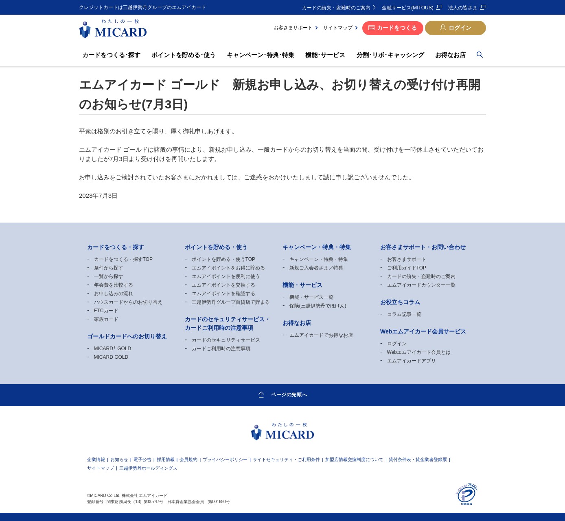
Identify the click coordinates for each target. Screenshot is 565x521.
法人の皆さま (462, 8)
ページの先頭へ (289, 394)
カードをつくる (397, 27)
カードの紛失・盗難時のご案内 (336, 8)
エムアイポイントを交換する (223, 285)
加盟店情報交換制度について (354, 459)
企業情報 (96, 459)
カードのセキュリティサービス (226, 340)
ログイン (460, 27)
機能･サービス (325, 54)
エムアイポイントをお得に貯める (228, 268)
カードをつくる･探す (111, 54)
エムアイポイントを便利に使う (226, 276)
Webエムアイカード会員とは (419, 352)
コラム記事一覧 (404, 314)
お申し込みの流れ (113, 293)
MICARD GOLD (112, 348)
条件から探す (108, 268)
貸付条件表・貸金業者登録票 (418, 459)
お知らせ (119, 459)
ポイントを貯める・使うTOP (223, 259)
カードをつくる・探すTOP (123, 259)
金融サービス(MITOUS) (407, 8)
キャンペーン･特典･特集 (260, 54)
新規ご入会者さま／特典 (316, 268)
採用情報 (166, 459)
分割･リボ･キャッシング (390, 54)
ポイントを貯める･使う (183, 54)
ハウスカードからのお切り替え (128, 302)
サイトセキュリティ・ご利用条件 (286, 459)
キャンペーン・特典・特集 (318, 259)
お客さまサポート (293, 28)
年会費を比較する (113, 285)
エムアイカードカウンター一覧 (421, 285)
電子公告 (142, 459)
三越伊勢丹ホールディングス (148, 468)
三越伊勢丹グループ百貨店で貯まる (231, 302)
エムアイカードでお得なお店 (321, 335)
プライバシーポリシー (225, 459)
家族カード (106, 319)
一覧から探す (108, 276)
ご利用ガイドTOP (406, 268)
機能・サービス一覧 (311, 297)
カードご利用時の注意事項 (221, 348)
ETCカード (106, 310)
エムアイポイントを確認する (223, 293)
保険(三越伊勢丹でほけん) (317, 306)
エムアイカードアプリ (411, 361)
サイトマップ (338, 28)
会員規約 (188, 459)
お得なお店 (450, 54)
